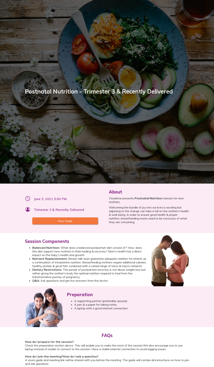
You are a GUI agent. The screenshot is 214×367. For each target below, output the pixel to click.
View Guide (65, 221)
